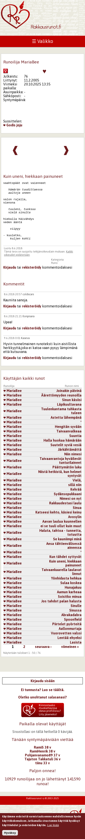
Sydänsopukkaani (68, 506)
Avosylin (75, 529)
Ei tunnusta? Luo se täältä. (42, 701)
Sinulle (76, 617)
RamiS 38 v (42, 759)
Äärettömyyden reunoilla (61, 407)
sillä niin (75, 496)
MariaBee (12, 402)
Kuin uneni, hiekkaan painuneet (65, 575)
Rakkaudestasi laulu (65, 515)
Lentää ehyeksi (69, 649)
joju (19, 125)
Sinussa (75, 622)
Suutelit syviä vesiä (66, 457)
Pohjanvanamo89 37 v (42, 767)
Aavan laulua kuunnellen (62, 533)
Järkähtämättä (70, 461)
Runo (54, 274)
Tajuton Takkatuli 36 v (42, 771)
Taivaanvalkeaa (69, 443)
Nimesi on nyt (71, 510)
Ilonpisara (29, 328)
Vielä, (77, 492)
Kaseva (25, 349)
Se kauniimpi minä (67, 551)
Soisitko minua (70, 608)
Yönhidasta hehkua (66, 590)
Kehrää (76, 501)
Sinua (77, 519)
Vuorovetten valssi (66, 645)
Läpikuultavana (69, 416)
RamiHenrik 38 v (42, 763)
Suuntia (75, 447)
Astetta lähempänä (66, 429)
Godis (9, 125)
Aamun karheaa (69, 604)
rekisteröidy (31, 279)
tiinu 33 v (42, 775)
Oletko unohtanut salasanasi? (42, 709)
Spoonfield (73, 631)
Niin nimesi (73, 466)
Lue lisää (53, 827)
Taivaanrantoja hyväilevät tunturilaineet (61, 472)
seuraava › (43, 658)
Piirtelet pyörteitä (67, 636)
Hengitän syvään (68, 438)
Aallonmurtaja (70, 640)
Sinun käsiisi (72, 412)
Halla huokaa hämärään (62, 452)
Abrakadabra (71, 627)
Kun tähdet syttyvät (65, 568)
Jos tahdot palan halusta (61, 613)
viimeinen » (70, 658)
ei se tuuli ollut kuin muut (61, 538)
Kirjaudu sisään (43, 693)
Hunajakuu (73, 599)
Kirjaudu (9, 279)
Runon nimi (72, 397)
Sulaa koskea (71, 595)
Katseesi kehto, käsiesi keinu (58, 524)
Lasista (76, 654)
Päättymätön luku (67, 479)
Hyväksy (10, 835)
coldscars (28, 306)
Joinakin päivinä (69, 402)
